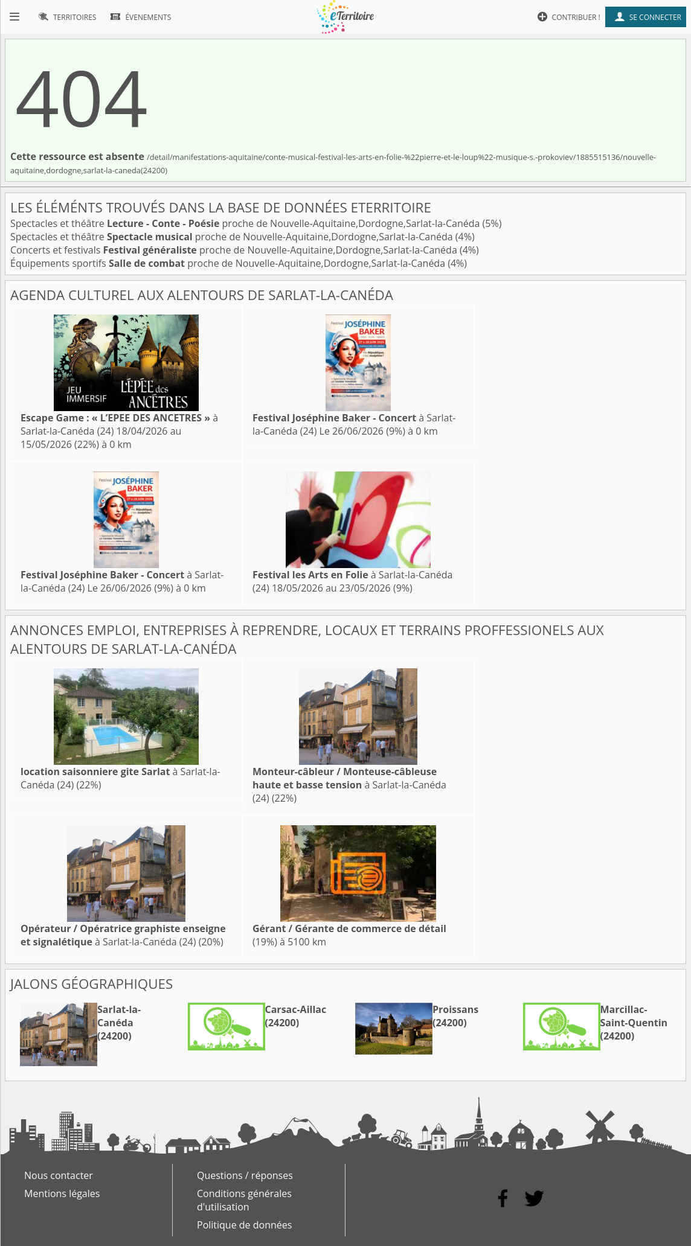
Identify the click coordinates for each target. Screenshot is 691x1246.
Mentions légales (62, 1193)
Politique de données (244, 1225)
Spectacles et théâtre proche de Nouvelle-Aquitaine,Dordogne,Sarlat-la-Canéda (246, 223)
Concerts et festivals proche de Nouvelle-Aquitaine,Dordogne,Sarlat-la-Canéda (235, 250)
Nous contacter (58, 1175)
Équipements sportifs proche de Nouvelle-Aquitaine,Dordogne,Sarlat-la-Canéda (229, 263)
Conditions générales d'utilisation (244, 1200)
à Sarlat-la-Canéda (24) (349, 785)
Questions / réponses (245, 1175)
